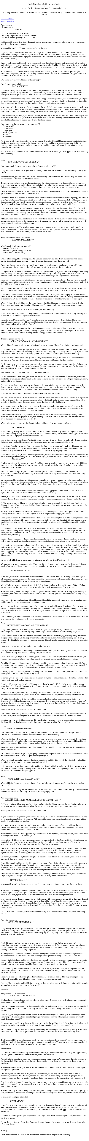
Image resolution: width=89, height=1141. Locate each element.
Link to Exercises (7, 21)
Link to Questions (7, 19)
